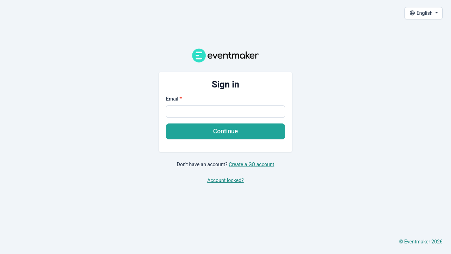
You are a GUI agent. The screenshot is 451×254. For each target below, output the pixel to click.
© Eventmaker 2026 (421, 241)
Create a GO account (251, 164)
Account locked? (225, 180)
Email (172, 99)
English (421, 13)
